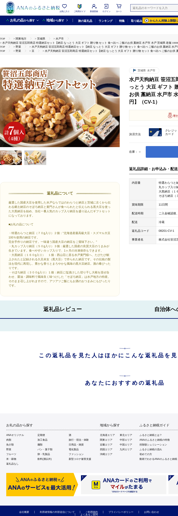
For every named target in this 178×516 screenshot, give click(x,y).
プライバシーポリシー (120, 512)
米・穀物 (11, 459)
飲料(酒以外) (44, 459)
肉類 (8, 439)
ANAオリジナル (15, 435)
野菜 (8, 449)
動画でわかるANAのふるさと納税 (158, 459)
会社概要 (24, 512)
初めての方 (145, 454)
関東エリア (106, 439)
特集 (122, 20)
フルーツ (11, 454)
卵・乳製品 (43, 454)
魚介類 (10, 444)
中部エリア (126, 439)
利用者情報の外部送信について (57, 512)
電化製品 (74, 449)
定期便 (41, 435)
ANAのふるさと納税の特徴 (154, 439)
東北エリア (126, 435)
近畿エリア (106, 444)
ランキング (105, 20)
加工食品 (42, 439)
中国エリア (126, 444)
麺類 (39, 444)
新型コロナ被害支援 (80, 459)
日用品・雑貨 (76, 444)
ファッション (76, 454)
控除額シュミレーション (153, 444)
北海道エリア (107, 435)
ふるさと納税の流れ (150, 449)
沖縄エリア (106, 454)
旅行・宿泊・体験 (79, 439)
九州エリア (126, 449)
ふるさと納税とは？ (150, 435)
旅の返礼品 (85, 20)
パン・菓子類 (44, 449)
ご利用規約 (91, 512)
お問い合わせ (151, 512)
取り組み (136, 20)
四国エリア (106, 449)
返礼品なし (12, 463)
